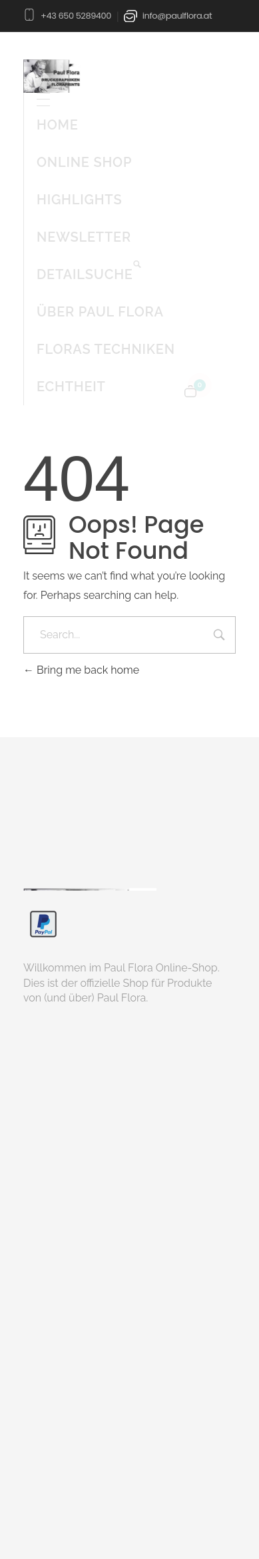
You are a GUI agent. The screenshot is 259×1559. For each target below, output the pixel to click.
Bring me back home (81, 670)
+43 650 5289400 (76, 15)
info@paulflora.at (177, 15)
